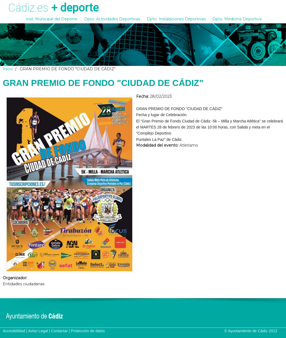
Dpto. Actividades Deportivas (112, 18)
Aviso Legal (38, 331)
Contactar (59, 331)
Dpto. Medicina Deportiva (237, 18)
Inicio (8, 68)
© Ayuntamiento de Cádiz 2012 (250, 331)
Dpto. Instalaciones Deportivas (176, 18)
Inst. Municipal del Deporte (51, 18)
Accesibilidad (14, 331)
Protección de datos (88, 331)
